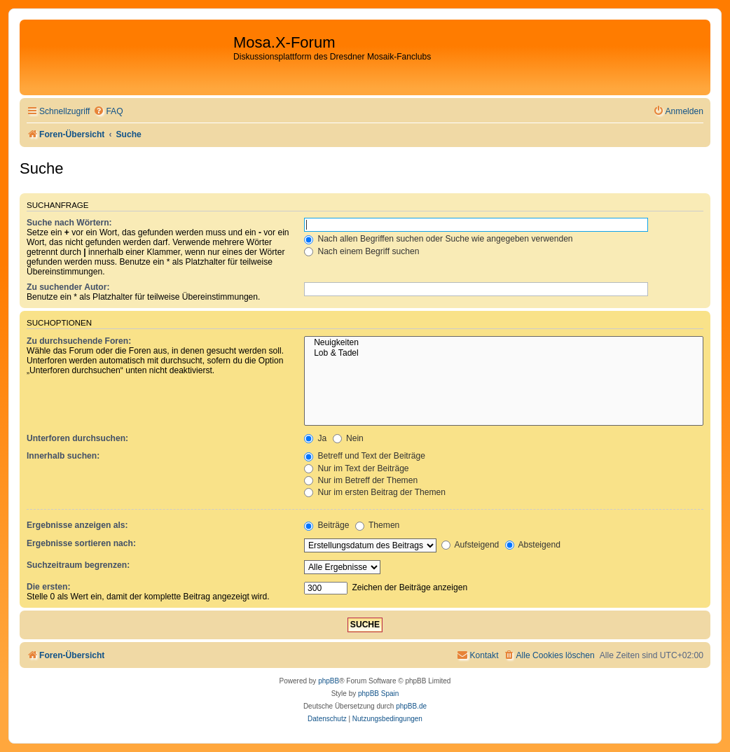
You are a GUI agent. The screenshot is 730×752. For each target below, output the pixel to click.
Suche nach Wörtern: (69, 223)
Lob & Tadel (503, 353)
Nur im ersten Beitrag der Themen (375, 492)
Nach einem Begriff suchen (361, 251)
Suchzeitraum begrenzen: (78, 565)
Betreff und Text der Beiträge (364, 456)
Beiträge (326, 525)
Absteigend (532, 545)
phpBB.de (411, 706)
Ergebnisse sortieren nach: (81, 543)
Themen (377, 525)
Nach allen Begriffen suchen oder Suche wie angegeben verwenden (438, 239)
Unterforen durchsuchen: (77, 438)
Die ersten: (49, 587)
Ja (315, 438)
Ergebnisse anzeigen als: (77, 525)
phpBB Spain (378, 693)
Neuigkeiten (503, 343)
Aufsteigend (470, 545)
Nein (348, 438)
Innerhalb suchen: (63, 456)
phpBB (328, 681)
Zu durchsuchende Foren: (79, 341)
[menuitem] (108, 111)
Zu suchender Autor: (68, 287)
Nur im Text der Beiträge (356, 468)
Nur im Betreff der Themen (361, 480)
